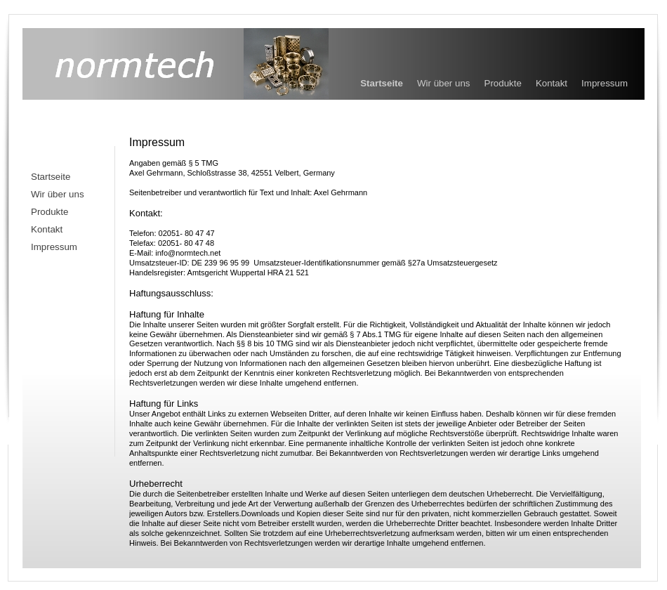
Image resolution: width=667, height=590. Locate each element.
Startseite (381, 83)
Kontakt (551, 83)
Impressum (604, 83)
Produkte (503, 83)
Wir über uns (443, 83)
